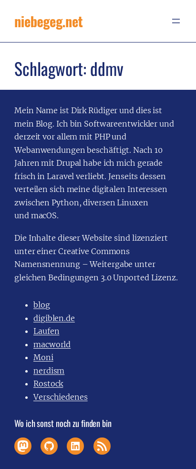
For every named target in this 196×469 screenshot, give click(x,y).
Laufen (46, 331)
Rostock (48, 383)
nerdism (48, 370)
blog (41, 304)
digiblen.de (54, 318)
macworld (52, 344)
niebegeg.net (48, 21)
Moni (43, 357)
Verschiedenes (60, 397)
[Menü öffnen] (176, 21)
